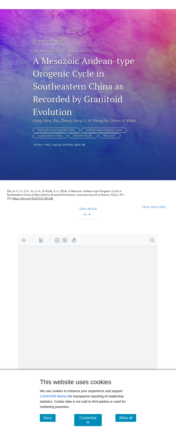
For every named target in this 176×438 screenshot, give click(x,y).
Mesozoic (109, 135)
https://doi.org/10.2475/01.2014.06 (59, 144)
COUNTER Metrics (54, 396)
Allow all (127, 418)
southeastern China (50, 135)
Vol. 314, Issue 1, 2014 (48, 51)
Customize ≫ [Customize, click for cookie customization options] (90, 420)
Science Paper (48, 41)
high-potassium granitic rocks (56, 130)
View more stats (154, 207)
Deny (49, 418)
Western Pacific (83, 135)
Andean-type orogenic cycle (104, 130)
